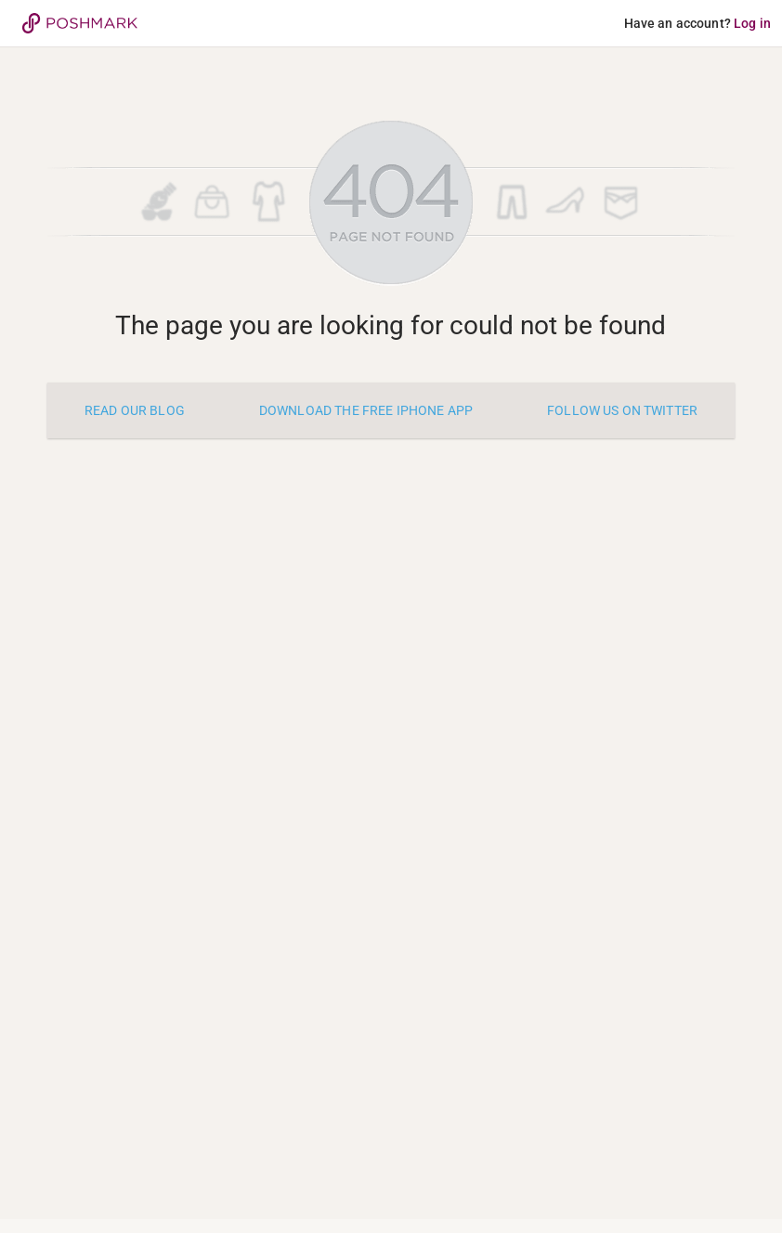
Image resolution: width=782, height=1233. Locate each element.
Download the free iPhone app (366, 410)
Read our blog (135, 410)
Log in (752, 23)
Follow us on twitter (622, 410)
